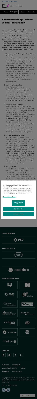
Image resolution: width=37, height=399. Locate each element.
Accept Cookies (18, 214)
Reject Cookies (18, 209)
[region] (18, 199)
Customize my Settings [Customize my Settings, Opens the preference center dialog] (18, 203)
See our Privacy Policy (9, 197)
